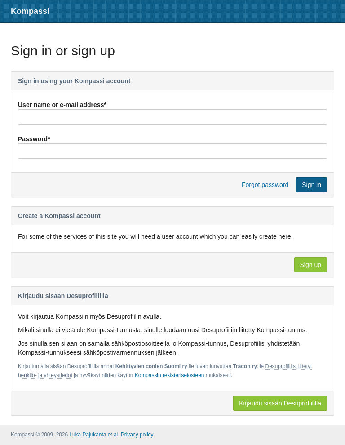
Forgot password (265, 184)
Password (34, 138)
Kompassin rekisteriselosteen (169, 375)
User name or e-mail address (62, 104)
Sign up (310, 264)
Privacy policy (137, 435)
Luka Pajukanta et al (93, 435)
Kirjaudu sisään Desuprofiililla (280, 403)
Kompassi (30, 11)
